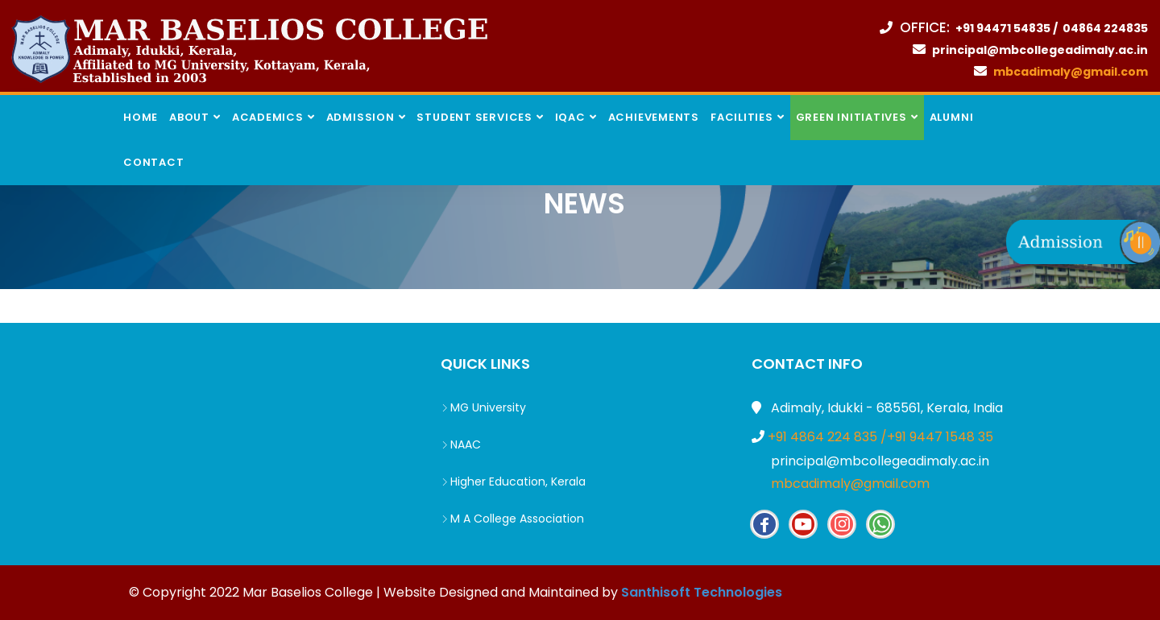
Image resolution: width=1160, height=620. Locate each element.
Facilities (741, 117)
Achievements (653, 117)
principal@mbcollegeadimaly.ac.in (878, 461)
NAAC (461, 444)
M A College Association (512, 518)
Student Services (474, 117)
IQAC (570, 117)
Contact (153, 162)
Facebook (764, 524)
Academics (268, 117)
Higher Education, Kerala (513, 481)
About (189, 117)
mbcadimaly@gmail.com (849, 483)
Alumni (952, 117)
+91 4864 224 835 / (827, 437)
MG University (483, 407)
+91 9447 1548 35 (940, 437)
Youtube (803, 524)
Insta (842, 524)
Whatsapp (880, 524)
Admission (360, 117)
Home (140, 117)
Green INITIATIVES (851, 117)
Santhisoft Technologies (701, 592)
